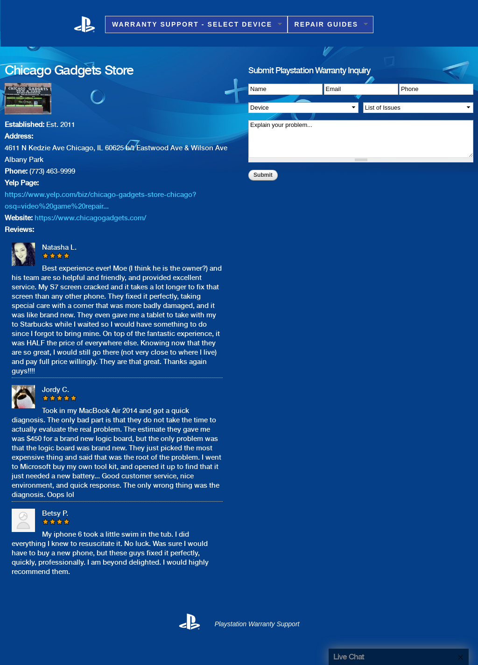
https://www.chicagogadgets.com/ (90, 218)
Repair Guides (328, 24)
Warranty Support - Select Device (193, 24)
